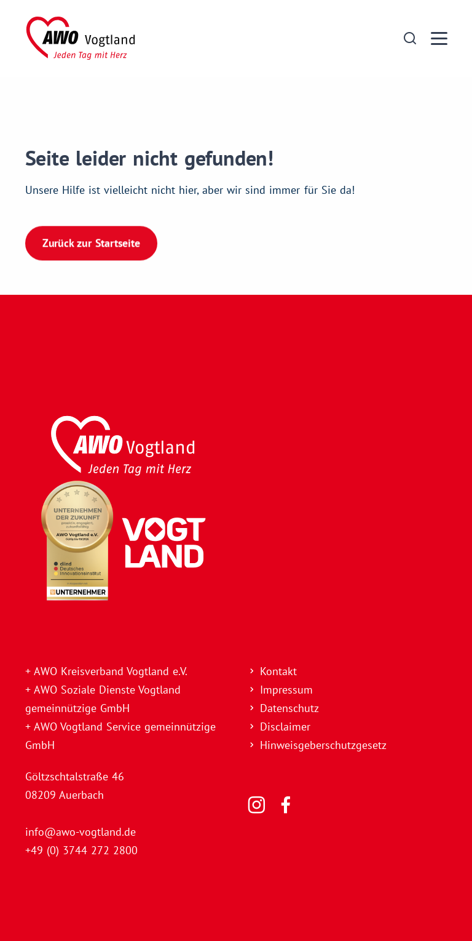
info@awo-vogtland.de (80, 832)
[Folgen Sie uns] (256, 805)
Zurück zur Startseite (91, 242)
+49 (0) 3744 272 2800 (81, 850)
